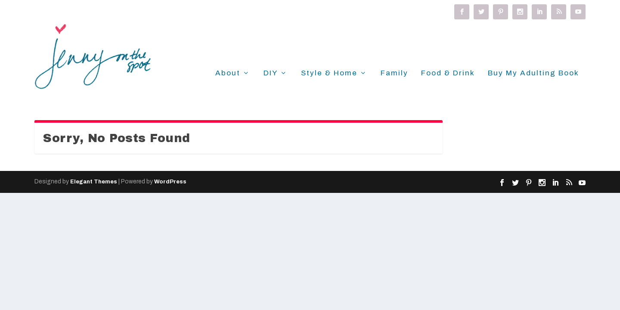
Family (394, 73)
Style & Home (329, 73)
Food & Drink (448, 73)
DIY (271, 73)
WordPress (170, 182)
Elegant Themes (93, 182)
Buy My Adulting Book (533, 73)
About (227, 73)
